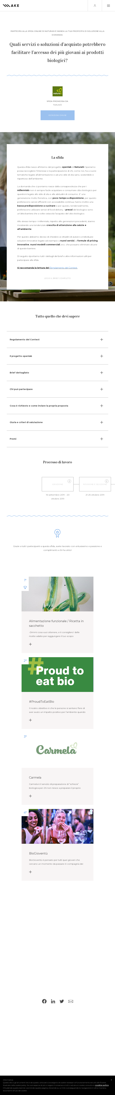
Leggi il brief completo (57, 280)
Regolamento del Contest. (64, 268)
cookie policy (102, 1085)
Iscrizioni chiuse (58, 115)
